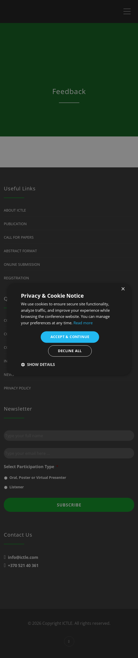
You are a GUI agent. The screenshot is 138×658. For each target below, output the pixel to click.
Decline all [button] (70, 350)
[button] (38, 364)
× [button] (123, 289)
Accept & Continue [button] (70, 336)
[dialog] (69, 329)
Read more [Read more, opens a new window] (83, 323)
